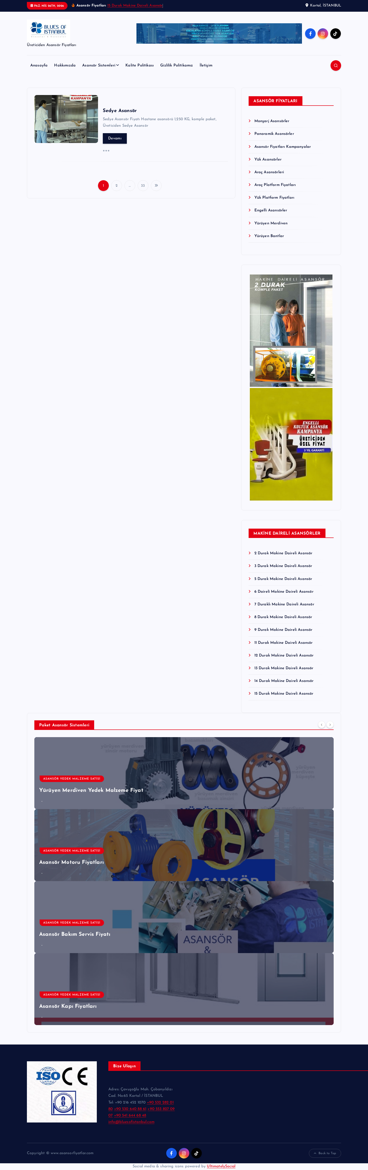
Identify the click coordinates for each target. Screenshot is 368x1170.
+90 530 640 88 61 (130, 1109)
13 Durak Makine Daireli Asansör (283, 668)
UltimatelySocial (221, 1166)
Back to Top (325, 1153)
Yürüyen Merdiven (271, 223)
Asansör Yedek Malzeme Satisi (71, 778)
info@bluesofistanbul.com (131, 1122)
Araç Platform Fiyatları (275, 185)
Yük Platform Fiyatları (274, 198)
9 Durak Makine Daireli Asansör (283, 630)
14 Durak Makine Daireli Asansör (284, 681)
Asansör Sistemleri (98, 65)
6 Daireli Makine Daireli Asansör (283, 592)
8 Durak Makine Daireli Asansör (283, 617)
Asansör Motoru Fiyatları (71, 862)
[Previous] (321, 724)
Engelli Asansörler (270, 210)
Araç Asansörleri (269, 172)
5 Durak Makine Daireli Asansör (283, 579)
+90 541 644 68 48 (130, 1115)
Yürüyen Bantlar (269, 236)
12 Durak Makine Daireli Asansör (284, 655)
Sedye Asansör (120, 110)
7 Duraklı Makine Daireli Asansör (284, 604)
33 (143, 186)
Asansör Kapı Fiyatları (68, 1006)
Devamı (115, 138)
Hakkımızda (65, 65)
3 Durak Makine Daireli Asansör (283, 566)
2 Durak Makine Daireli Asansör (283, 553)
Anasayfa (39, 65)
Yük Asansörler (268, 159)
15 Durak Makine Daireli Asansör (135, 5)
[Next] (330, 724)
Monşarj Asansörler (271, 121)
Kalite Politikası (139, 65)
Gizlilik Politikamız (176, 65)
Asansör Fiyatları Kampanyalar (282, 147)
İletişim (206, 65)
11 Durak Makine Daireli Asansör (283, 643)
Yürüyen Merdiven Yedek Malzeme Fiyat (91, 790)
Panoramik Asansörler (274, 134)
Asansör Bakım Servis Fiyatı (74, 934)
